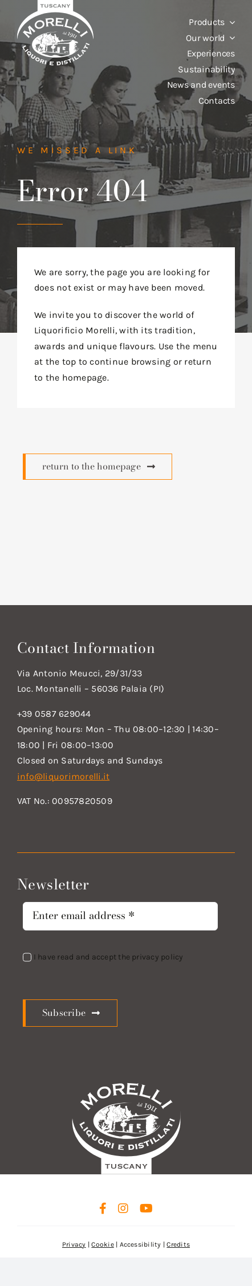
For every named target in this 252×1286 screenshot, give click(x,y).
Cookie (102, 1244)
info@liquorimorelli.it (63, 776)
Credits (178, 1244)
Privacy (74, 1244)
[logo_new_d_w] (126, 1085)
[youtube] (146, 1208)
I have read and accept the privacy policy (109, 957)
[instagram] (123, 1208)
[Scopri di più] (97, 467)
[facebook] (103, 1208)
